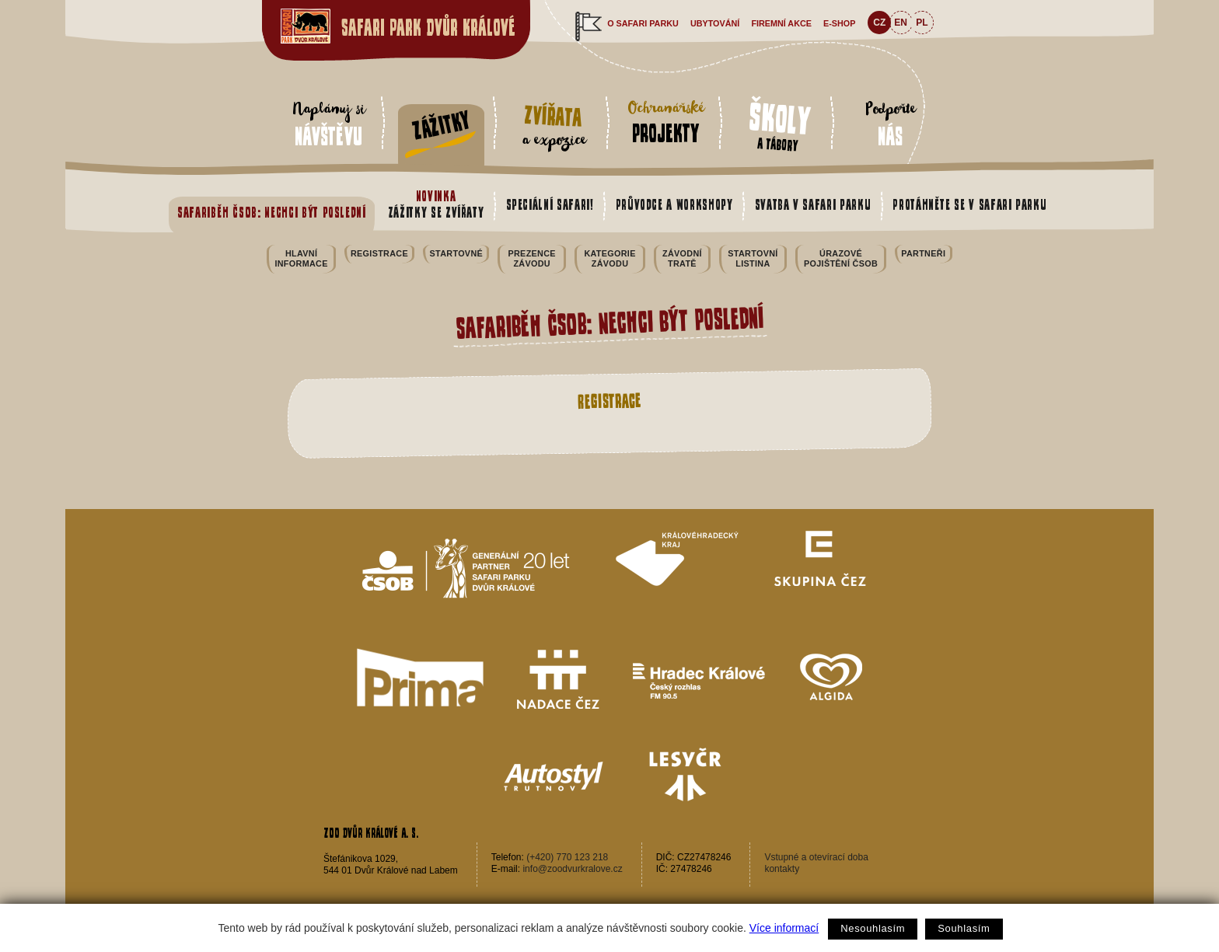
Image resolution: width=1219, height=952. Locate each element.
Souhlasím (964, 928)
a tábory (779, 125)
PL (921, 22)
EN (900, 22)
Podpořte (890, 124)
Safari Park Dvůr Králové (428, 27)
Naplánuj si (328, 124)
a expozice (553, 126)
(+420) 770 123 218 (567, 857)
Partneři (923, 253)
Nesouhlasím (872, 928)
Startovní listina (752, 258)
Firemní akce (781, 23)
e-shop (839, 23)
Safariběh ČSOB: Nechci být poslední (271, 212)
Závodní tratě (682, 258)
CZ (879, 22)
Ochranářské (666, 121)
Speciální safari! (550, 204)
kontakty (781, 868)
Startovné (457, 253)
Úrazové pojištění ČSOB (841, 258)
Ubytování (714, 23)
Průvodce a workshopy (674, 204)
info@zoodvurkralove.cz (572, 868)
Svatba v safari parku (813, 204)
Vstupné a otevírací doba (816, 857)
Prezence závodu (531, 258)
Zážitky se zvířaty (436, 204)
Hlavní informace (300, 258)
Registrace (379, 253)
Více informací (784, 928)
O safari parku (643, 23)
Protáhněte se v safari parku (969, 204)
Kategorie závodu (609, 258)
